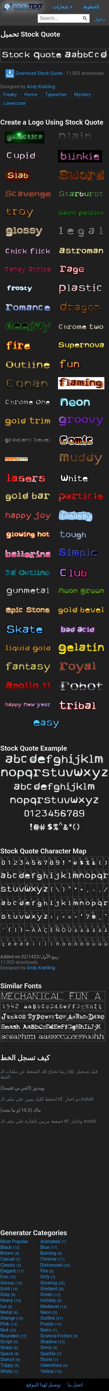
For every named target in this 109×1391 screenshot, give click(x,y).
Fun (8, 1276)
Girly (47, 1276)
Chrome (52, 1259)
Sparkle (50, 1353)
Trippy (9, 1365)
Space (9, 1353)
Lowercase (14, 103)
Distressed (55, 1265)
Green (50, 1294)
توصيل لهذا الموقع (43, 1385)
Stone (49, 1359)
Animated (53, 1241)
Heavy (10, 1300)
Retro (48, 1330)
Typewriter (56, 94)
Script (9, 1341)
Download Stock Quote (34, 73)
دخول (99, 19)
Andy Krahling (41, 86)
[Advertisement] (54, 1176)
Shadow (52, 1341)
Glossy (11, 1283)
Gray (7, 1294)
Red (8, 1330)
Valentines (54, 1365)
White (9, 1371)
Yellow (51, 1371)
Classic (10, 1265)
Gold (9, 1288)
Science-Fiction (59, 1336)
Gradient (51, 1288)
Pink (8, 1324)
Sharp (9, 1347)
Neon (48, 1312)
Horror (31, 94)
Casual (10, 1259)
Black (10, 1247)
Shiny (48, 1347)
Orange (11, 1318)
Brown (9, 1253)
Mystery (82, 94)
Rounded (13, 1336)
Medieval (53, 1306)
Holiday (51, 1300)
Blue (48, 1247)
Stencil (10, 1359)
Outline (51, 1318)
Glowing (52, 1283)
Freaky (10, 94)
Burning (51, 1253)
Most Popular (14, 1241)
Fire (47, 1271)
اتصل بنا (75, 1385)
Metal (9, 1312)
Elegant (12, 1271)
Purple (50, 1324)
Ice (6, 1306)
